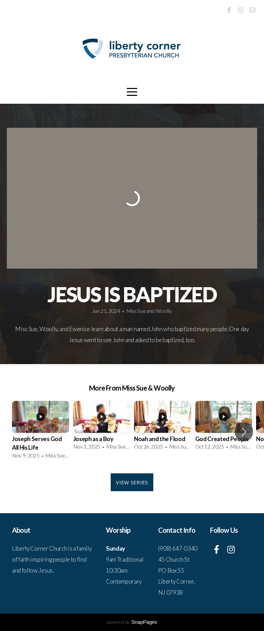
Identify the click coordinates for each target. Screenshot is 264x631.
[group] (40, 432)
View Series (132, 482)
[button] (244, 431)
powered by (132, 622)
